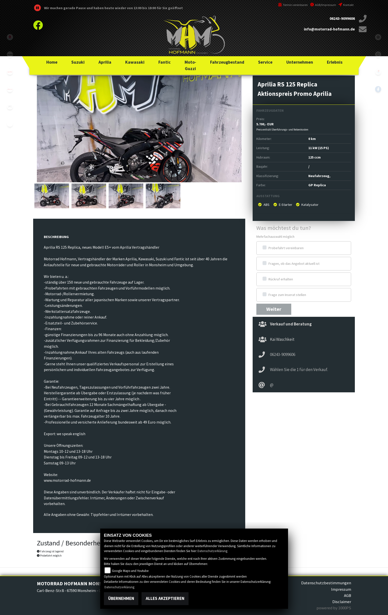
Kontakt (346, 5)
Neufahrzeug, (319, 176)
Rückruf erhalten (280, 279)
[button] (78, 62)
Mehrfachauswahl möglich (275, 236)
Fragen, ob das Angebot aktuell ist (293, 263)
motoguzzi (9, 106)
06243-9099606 (342, 18)
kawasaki (9, 54)
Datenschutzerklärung (212, 551)
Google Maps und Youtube (130, 571)
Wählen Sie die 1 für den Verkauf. (299, 369)
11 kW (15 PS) (318, 148)
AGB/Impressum (323, 5)
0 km (312, 138)
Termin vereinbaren (293, 5)
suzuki (9, 37)
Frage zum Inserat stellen (287, 295)
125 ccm (314, 157)
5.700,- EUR (282, 126)
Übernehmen (121, 598)
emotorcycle (9, 123)
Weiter (273, 309)
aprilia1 (9, 71)
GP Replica (317, 185)
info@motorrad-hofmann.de (329, 29)
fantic (9, 89)
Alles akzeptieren (165, 598)
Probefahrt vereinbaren (286, 248)
